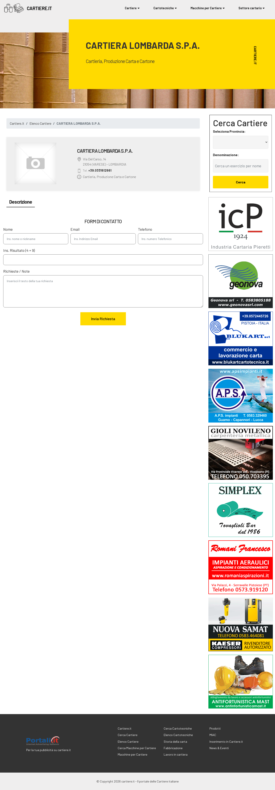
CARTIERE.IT (39, 8)
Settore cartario (250, 8)
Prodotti (215, 728)
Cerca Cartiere (128, 735)
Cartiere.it (17, 123)
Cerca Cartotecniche (178, 728)
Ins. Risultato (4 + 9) (19, 250)
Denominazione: (226, 155)
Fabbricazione (173, 748)
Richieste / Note (16, 271)
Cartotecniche (163, 8)
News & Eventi (219, 748)
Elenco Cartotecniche (178, 735)
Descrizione (20, 201)
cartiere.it (35, 731)
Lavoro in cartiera (176, 754)
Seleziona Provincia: (229, 131)
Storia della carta (175, 741)
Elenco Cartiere (40, 123)
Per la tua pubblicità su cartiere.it (48, 750)
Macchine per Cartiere (206, 8)
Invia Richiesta (103, 318)
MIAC (212, 735)
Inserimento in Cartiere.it (226, 741)
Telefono (145, 229)
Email (74, 229)
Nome (8, 229)
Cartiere (131, 8)
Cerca (240, 182)
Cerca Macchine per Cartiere (137, 748)
